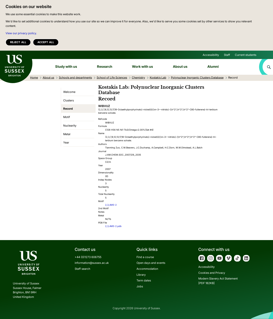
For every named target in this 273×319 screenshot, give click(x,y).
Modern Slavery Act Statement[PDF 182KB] (218, 281)
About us (180, 66)
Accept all (45, 42)
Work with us (142, 66)
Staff (227, 55)
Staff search (82, 268)
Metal (66, 134)
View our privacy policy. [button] (21, 33)
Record (68, 108)
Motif (66, 117)
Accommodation (147, 268)
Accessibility (211, 55)
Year (66, 142)
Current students (245, 55)
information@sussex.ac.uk (92, 263)
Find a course (145, 257)
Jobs (139, 286)
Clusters (68, 100)
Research (104, 66)
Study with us (66, 66)
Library (141, 274)
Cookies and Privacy (211, 272)
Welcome (69, 92)
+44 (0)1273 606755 (88, 257)
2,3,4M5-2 (111, 205)
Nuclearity (69, 125)
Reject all (18, 42)
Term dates (143, 280)
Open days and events (150, 263)
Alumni (213, 66)
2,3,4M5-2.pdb (113, 226)
